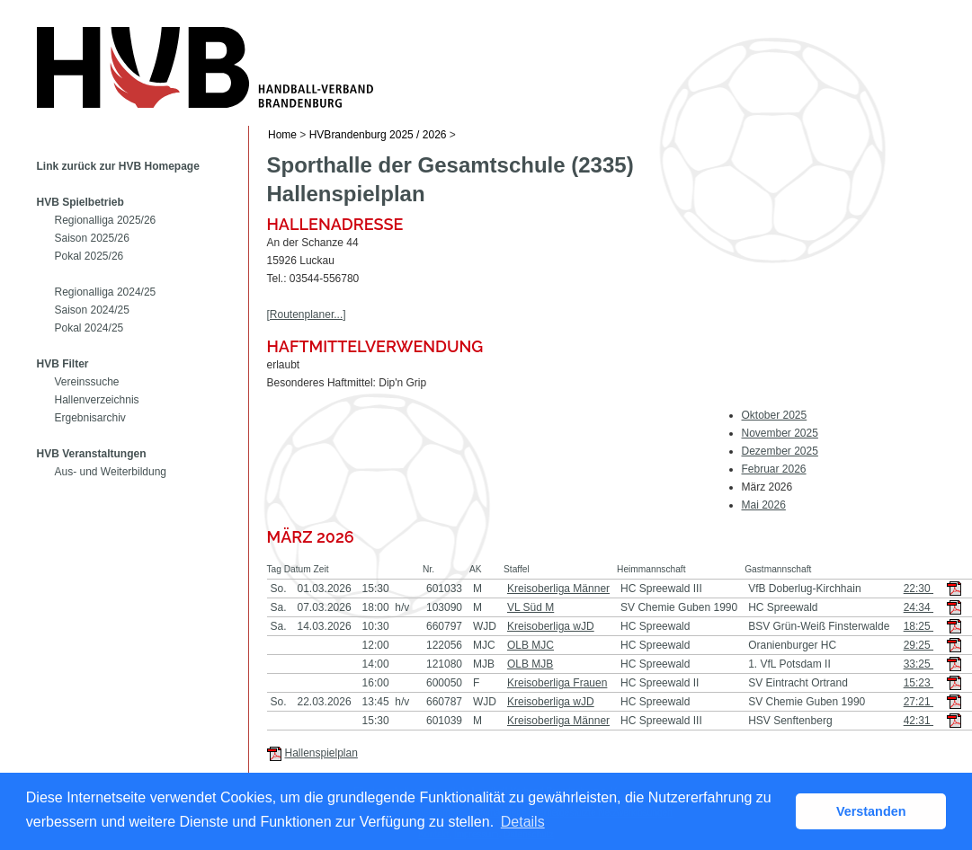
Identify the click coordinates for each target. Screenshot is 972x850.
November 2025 (780, 433)
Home (282, 134)
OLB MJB (530, 664)
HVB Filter (63, 364)
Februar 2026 (774, 469)
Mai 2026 (764, 505)
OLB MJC (530, 645)
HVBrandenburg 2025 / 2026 (378, 134)
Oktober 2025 (774, 415)
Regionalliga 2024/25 (105, 292)
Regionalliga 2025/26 (105, 220)
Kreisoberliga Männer (558, 588)
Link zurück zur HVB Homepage (118, 166)
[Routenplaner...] (306, 314)
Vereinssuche (87, 382)
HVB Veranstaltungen (92, 453)
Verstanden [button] (871, 811)
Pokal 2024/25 (89, 328)
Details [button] (523, 821)
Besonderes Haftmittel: (321, 382)
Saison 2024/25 (92, 310)
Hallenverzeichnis (97, 400)
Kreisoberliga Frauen (557, 683)
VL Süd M (530, 607)
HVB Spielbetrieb (80, 202)
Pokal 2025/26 (89, 256)
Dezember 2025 (780, 451)
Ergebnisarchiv (90, 418)
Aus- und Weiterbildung (111, 471)
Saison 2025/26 (92, 238)
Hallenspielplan (321, 753)
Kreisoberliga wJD (550, 626)
